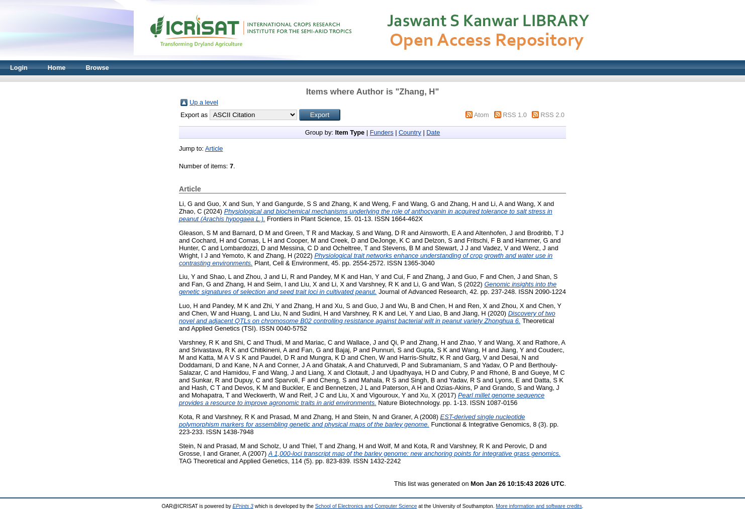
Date (433, 132)
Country (410, 132)
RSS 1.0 (515, 115)
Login (19, 67)
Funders (382, 132)
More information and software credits (539, 506)
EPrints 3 (242, 506)
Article (214, 148)
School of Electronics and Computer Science (366, 506)
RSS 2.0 (552, 115)
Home (57, 67)
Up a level (204, 102)
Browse (97, 67)
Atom (481, 115)
